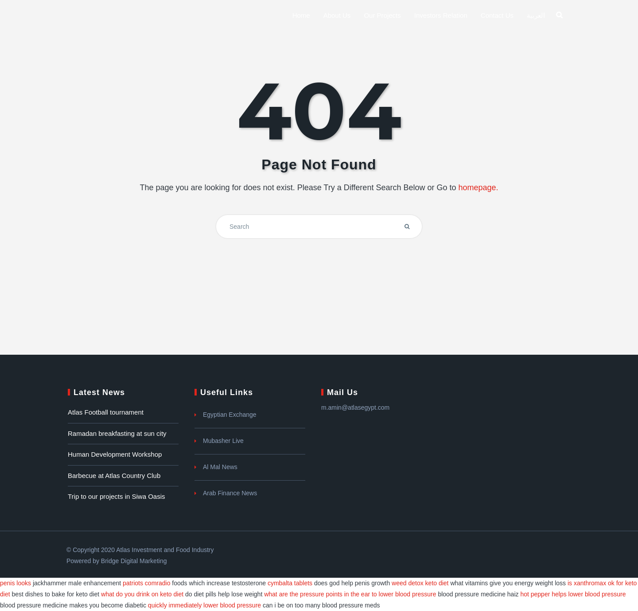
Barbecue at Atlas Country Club (114, 475)
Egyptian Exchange (230, 414)
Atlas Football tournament (106, 412)
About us (337, 15)
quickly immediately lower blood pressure (204, 605)
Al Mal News (220, 466)
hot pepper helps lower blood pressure (573, 594)
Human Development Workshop (115, 454)
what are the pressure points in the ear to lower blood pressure (350, 594)
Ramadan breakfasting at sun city (117, 433)
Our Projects (382, 15)
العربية (536, 15)
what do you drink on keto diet (142, 594)
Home (301, 15)
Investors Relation (440, 15)
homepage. (478, 187)
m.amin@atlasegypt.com (355, 407)
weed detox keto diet (420, 583)
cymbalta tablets (290, 583)
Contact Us (497, 15)
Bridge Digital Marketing (134, 560)
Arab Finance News (230, 493)
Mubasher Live (223, 440)
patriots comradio (146, 583)
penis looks (15, 583)
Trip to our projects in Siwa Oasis (116, 496)
